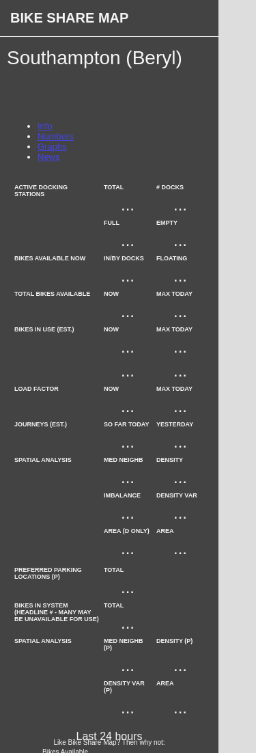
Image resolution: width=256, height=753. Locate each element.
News (49, 157)
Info (45, 126)
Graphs (52, 146)
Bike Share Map (69, 17)
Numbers (56, 136)
